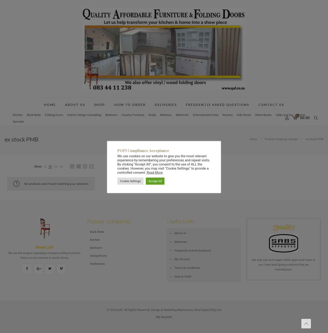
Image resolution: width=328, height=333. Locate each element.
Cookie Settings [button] (130, 181)
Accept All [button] (155, 181)
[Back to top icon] (306, 323)
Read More (155, 172)
